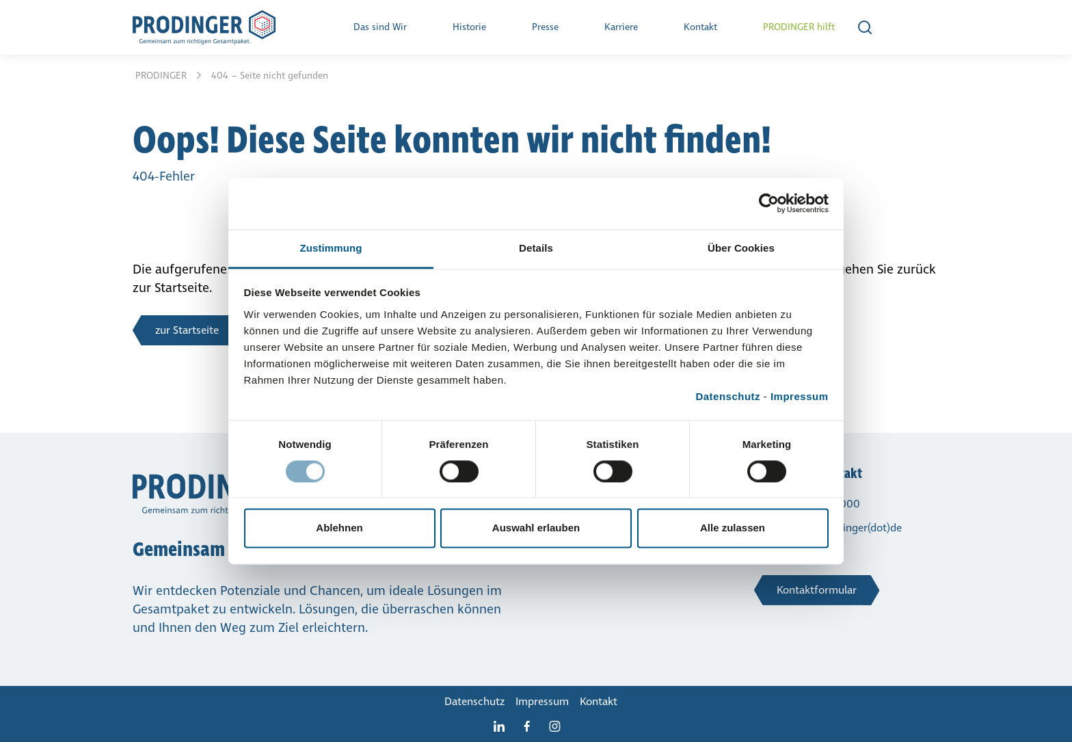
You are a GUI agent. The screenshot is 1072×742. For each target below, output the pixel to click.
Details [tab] (536, 248)
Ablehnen (339, 528)
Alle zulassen (732, 528)
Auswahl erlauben (536, 528)
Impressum (799, 396)
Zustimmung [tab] (331, 248)
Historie (469, 27)
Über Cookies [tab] (741, 248)
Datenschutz (727, 396)
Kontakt (700, 27)
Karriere (621, 27)
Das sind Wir (380, 27)
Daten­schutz (474, 701)
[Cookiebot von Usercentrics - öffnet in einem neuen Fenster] (769, 203)
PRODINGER (162, 75)
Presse (545, 27)
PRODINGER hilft (799, 27)
